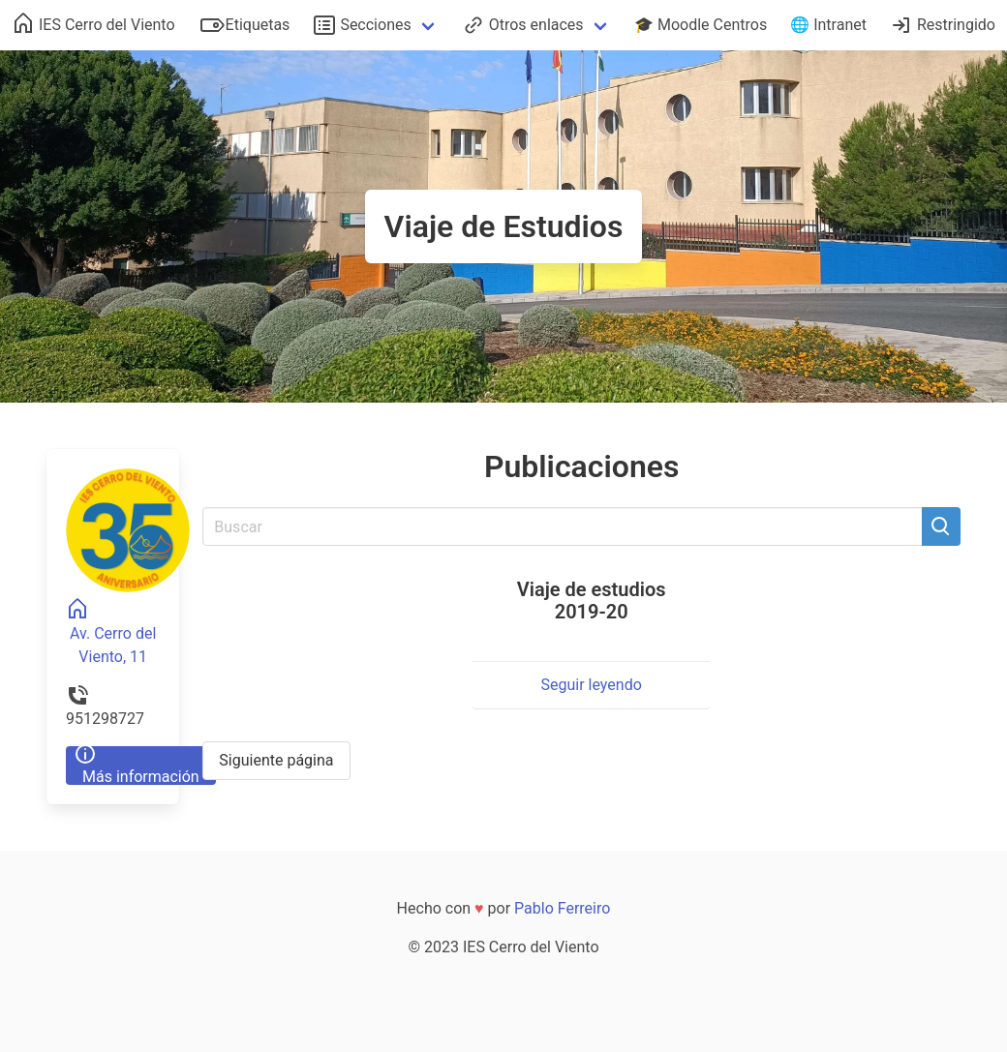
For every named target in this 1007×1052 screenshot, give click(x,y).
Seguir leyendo (591, 685)
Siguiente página (276, 760)
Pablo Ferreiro (562, 908)
